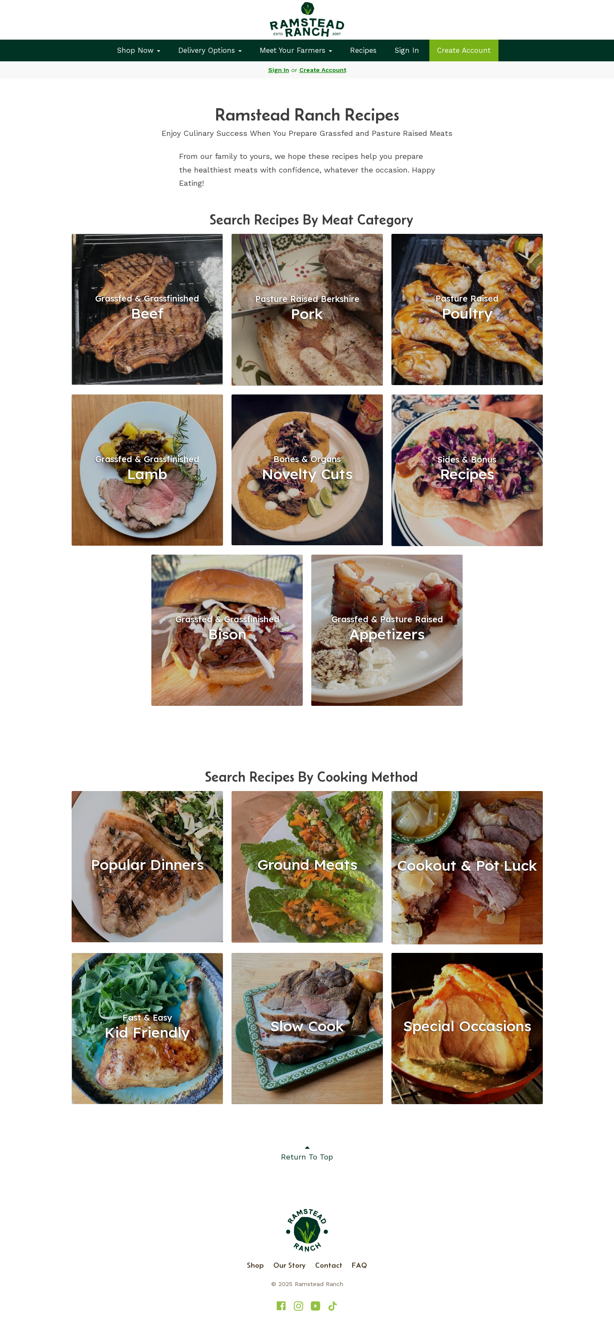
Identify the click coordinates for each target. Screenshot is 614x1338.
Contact (328, 1265)
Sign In (406, 50)
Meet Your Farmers (296, 50)
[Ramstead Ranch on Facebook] (281, 1306)
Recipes (363, 50)
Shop (255, 1265)
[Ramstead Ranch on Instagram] (298, 1306)
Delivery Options (210, 50)
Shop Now (138, 50)
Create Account (464, 50)
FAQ (359, 1265)
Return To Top (307, 1152)
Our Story (289, 1265)
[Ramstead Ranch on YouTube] (315, 1306)
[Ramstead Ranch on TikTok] (332, 1306)
